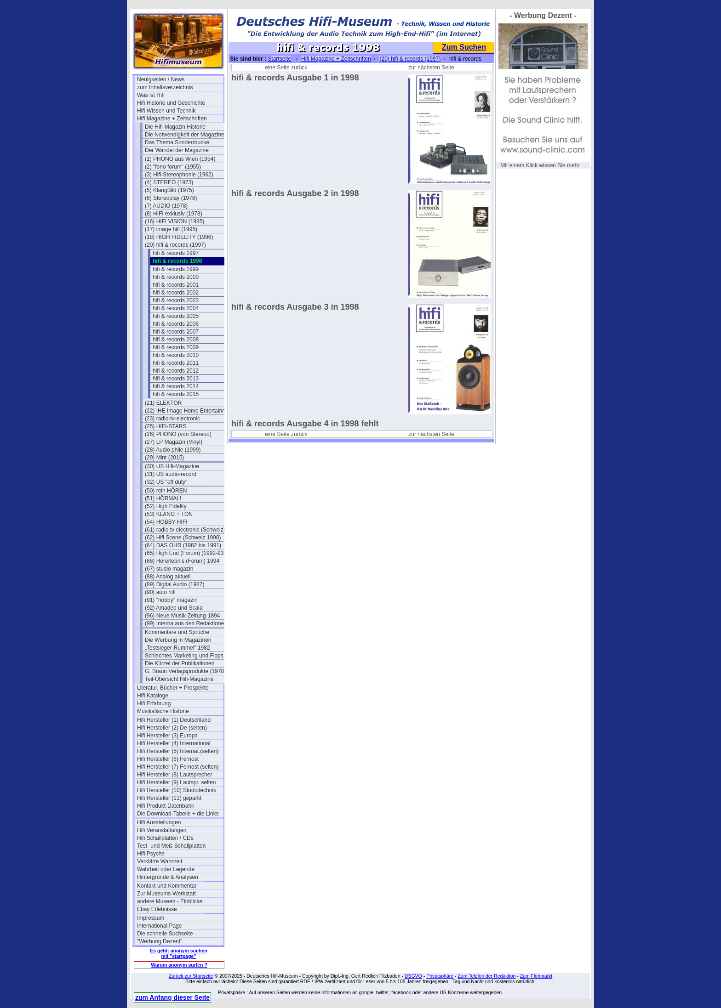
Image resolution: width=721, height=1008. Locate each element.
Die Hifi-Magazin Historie (175, 127)
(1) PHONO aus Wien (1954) (180, 159)
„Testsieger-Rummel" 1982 (177, 648)
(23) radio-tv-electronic (172, 418)
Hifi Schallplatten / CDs (165, 838)
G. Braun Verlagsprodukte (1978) (185, 671)
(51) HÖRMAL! (163, 498)
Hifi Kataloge (152, 695)
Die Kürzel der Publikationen (179, 663)
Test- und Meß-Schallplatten (171, 846)
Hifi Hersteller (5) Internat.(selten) (177, 751)
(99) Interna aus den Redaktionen (186, 623)
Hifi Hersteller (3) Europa (167, 735)
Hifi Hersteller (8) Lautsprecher (174, 774)
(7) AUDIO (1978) (166, 206)
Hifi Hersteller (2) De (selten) (172, 728)
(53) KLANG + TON (169, 514)
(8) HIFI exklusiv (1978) (173, 213)
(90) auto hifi (160, 592)
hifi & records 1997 (176, 253)
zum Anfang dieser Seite (172, 997)
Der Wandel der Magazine (177, 150)
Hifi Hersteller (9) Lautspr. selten (176, 782)
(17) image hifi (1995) (171, 229)
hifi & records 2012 (176, 371)
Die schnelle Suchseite (165, 933)
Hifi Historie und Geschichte (171, 103)
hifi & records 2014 (176, 386)
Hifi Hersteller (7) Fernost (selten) (177, 767)
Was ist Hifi (151, 95)
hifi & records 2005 (176, 316)
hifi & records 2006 (176, 324)
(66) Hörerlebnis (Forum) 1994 (182, 561)
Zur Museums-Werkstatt (166, 893)
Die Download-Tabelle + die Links (178, 813)
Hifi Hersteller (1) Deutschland (174, 720)
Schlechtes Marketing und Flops (184, 655)
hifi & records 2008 (176, 339)
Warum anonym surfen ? (179, 965)
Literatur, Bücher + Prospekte (173, 688)
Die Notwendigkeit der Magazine (184, 134)
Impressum (150, 918)
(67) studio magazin (169, 569)
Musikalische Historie (163, 711)
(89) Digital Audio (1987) (174, 584)
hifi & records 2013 (176, 378)
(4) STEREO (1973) (169, 182)
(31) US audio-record (170, 474)
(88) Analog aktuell (167, 576)
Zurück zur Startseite (191, 976)
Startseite (279, 59)
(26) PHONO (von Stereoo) (178, 434)
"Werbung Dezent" (159, 941)
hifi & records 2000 (176, 277)
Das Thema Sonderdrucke (177, 142)
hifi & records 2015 (176, 394)
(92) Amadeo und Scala (173, 608)
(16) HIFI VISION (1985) (174, 221)
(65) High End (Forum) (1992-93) (185, 553)
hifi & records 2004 (176, 308)
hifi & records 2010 (176, 355)
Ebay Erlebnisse (157, 909)
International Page (159, 926)
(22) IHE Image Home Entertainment (188, 411)
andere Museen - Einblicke (169, 901)
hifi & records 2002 (176, 292)
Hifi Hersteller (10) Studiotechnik (176, 790)
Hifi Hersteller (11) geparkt (169, 798)
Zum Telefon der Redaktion (486, 976)
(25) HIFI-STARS (165, 426)
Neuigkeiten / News (160, 79)
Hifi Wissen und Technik (166, 111)
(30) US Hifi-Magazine (172, 466)
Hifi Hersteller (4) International (173, 743)
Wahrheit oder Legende (166, 869)
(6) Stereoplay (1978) (171, 198)
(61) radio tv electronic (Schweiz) (185, 530)
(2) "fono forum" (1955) (173, 167)
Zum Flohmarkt (536, 976)
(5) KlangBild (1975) (169, 190)
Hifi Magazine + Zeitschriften (172, 118)
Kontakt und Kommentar (166, 886)
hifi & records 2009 (176, 347)
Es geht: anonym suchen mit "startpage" (178, 953)
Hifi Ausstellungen (159, 822)
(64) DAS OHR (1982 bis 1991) (183, 545)
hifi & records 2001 (176, 285)
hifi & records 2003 (176, 300)
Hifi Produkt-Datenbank (165, 806)
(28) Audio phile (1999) (172, 450)
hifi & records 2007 (176, 331)
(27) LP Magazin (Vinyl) (173, 442)
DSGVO (413, 976)
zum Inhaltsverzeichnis (165, 87)
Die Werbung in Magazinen (178, 640)
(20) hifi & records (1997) (175, 245)
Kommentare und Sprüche (177, 632)
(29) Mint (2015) (164, 457)
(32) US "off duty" (166, 482)
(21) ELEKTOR (163, 403)
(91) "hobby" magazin (171, 600)
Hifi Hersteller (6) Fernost (168, 759)
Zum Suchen (464, 47)
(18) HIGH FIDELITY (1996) (179, 237)
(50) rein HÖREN (166, 490)
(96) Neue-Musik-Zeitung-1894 (182, 615)
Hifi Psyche (151, 853)
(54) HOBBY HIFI (166, 522)
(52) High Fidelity (166, 506)
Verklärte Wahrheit (159, 861)
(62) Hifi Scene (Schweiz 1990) (183, 537)
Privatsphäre (439, 976)
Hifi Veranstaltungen (161, 830)
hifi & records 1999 (176, 269)
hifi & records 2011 (176, 363)
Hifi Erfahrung (154, 703)
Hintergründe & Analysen (167, 877)
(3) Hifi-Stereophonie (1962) (179, 174)
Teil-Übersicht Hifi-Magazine (179, 679)
